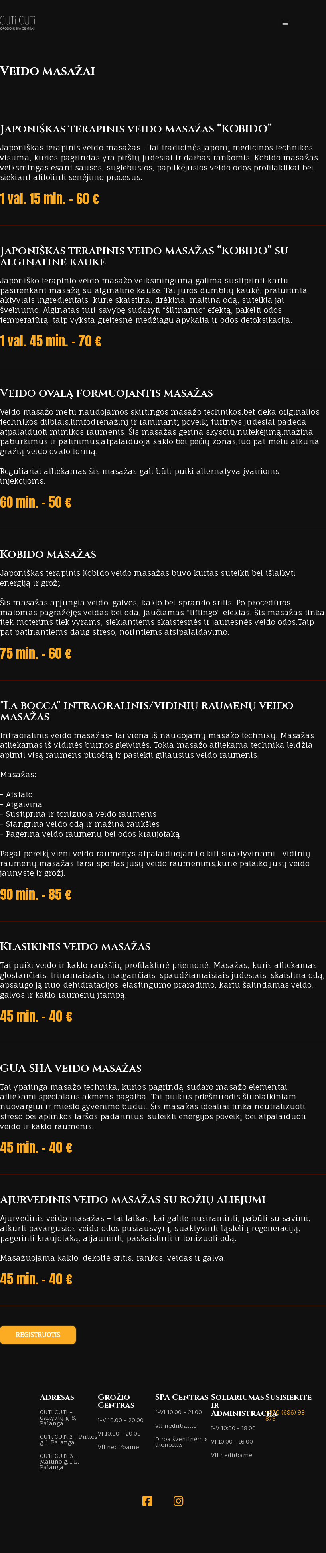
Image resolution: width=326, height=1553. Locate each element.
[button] (285, 23)
